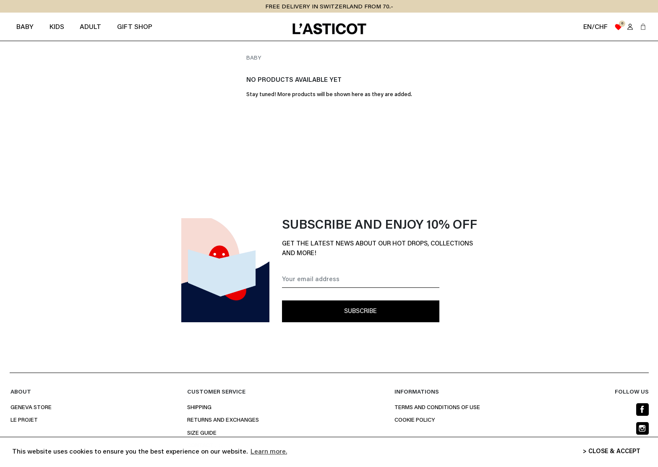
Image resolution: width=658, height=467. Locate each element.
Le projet (24, 420)
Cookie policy (414, 420)
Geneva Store (31, 408)
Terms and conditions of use (437, 408)
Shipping (199, 408)
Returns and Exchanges (223, 420)
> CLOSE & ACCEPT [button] (611, 452)
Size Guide (202, 433)
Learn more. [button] (269, 452)
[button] (643, 26)
